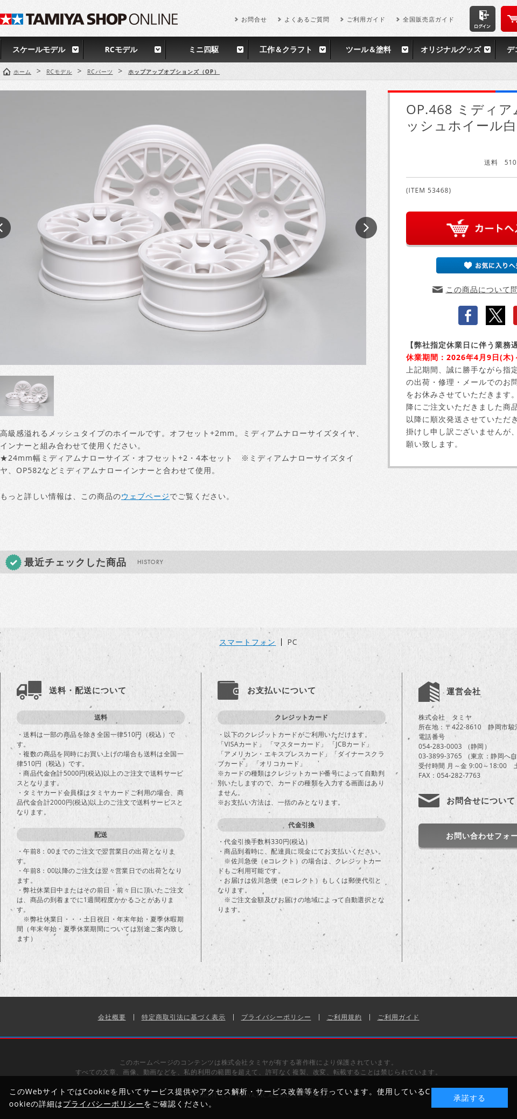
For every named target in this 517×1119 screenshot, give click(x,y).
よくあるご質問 (307, 19)
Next (366, 227)
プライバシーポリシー (276, 1017)
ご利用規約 (344, 1017)
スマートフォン (247, 642)
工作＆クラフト (286, 49)
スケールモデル (38, 49)
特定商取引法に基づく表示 (184, 1017)
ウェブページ (145, 496)
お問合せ (254, 19)
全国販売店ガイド (429, 19)
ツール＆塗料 (368, 49)
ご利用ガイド (366, 19)
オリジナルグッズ (451, 49)
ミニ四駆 (203, 49)
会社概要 (112, 1017)
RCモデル (120, 49)
